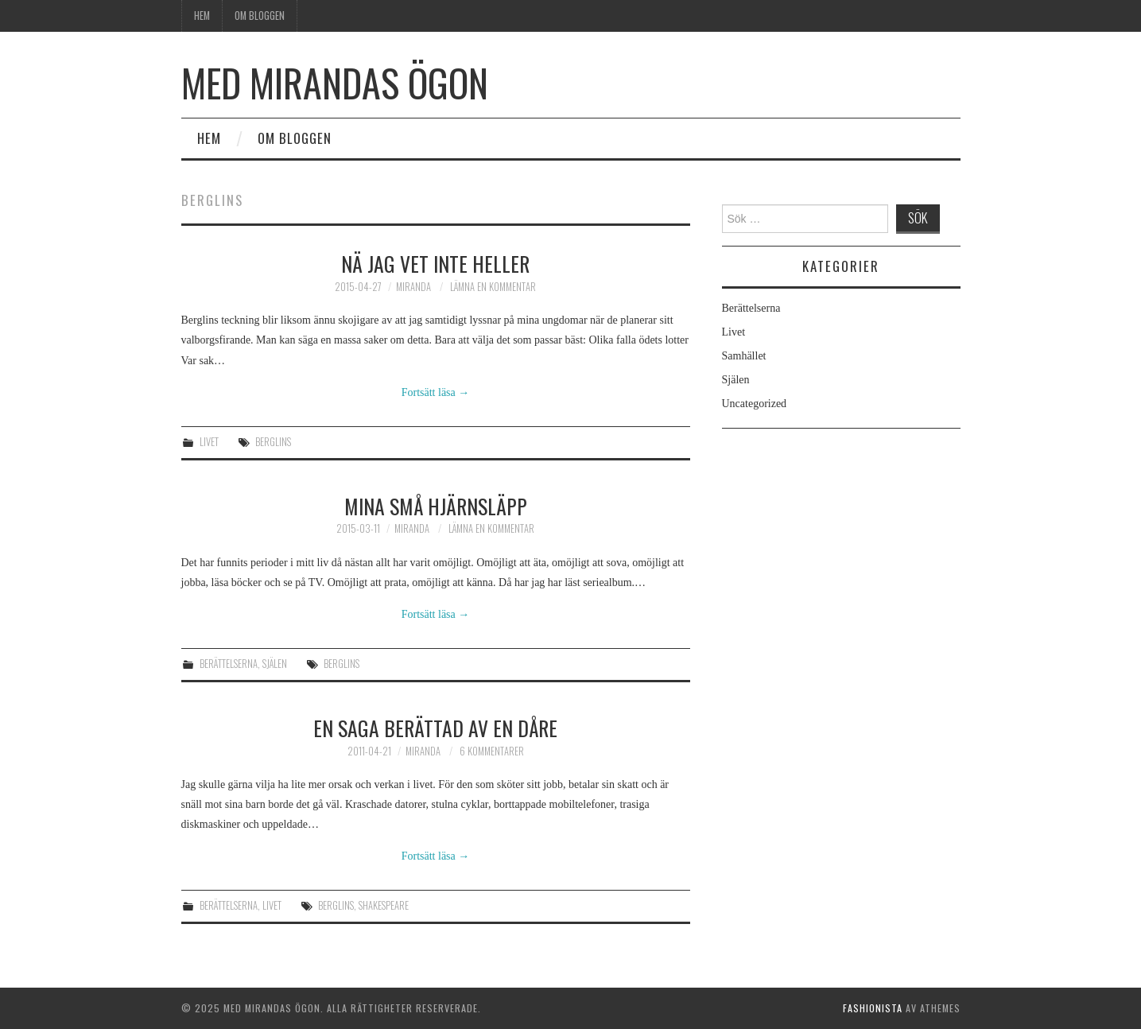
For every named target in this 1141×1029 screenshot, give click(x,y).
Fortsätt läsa (436, 392)
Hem (202, 15)
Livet (209, 441)
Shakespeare (384, 905)
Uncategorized (754, 404)
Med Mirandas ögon (334, 82)
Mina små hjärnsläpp (435, 506)
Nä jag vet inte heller (435, 263)
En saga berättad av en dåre (435, 728)
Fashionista (872, 1007)
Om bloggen (260, 15)
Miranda (413, 286)
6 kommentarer (492, 751)
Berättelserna (229, 663)
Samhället (744, 356)
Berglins (273, 441)
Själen (274, 663)
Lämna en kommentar (493, 286)
